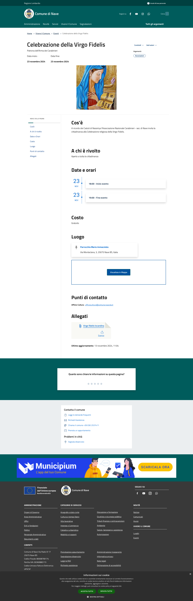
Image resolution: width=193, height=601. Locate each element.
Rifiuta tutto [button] (106, 591)
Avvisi (135, 521)
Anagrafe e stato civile (70, 512)
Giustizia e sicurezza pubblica (109, 516)
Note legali (101, 560)
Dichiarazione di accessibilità (109, 565)
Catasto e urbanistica (69, 530)
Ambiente (101, 525)
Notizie (136, 512)
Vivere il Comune (43, 33)
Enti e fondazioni (31, 525)
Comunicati (138, 516)
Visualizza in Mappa (118, 272)
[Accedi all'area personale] (156, 3)
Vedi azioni (151, 45)
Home (29, 33)
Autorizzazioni (103, 534)
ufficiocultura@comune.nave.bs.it (99, 304)
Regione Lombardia (32, 3)
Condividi (139, 45)
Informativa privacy (105, 556)
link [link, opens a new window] (120, 586)
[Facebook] (125, 13)
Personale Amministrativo (35, 534)
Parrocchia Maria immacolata (94, 247)
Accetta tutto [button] (87, 591)
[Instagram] (137, 13)
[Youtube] (131, 13)
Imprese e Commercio (70, 525)
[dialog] (96, 586)
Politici (27, 530)
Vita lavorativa (67, 521)
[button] (96, 597)
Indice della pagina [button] (37, 118)
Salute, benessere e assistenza (110, 529)
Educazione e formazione (107, 512)
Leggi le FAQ (66, 560)
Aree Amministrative (33, 516)
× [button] (190, 574)
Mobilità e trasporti (69, 534)
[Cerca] (166, 14)
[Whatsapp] (144, 13)
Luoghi (136, 533)
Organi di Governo (31, 512)
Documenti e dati (31, 538)
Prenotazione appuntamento (72, 552)
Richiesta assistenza (69, 565)
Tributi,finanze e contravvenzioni (110, 521)
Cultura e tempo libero (70, 516)
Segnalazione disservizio (71, 556)
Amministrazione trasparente (109, 552)
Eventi (56, 33)
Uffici (26, 521)
